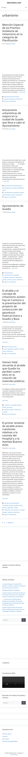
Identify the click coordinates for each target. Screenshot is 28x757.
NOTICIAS (21, 188)
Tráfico (16, 507)
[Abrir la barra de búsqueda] (26, 7)
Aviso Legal (5, 739)
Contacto (5, 736)
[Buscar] (24, 620)
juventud (9, 279)
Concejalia (14, 405)
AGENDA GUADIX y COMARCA (11, 590)
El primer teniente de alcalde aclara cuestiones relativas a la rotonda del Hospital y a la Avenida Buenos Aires (13, 434)
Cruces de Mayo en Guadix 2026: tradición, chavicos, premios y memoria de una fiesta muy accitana (14, 586)
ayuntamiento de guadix (11, 192)
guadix (4, 279)
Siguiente (11, 522)
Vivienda (4, 412)
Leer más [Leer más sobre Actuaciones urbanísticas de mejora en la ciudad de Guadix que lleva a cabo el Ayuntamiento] (6, 181)
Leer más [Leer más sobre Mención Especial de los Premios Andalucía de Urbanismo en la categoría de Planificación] (22, 92)
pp (8, 407)
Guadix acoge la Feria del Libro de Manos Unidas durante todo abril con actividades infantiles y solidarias (13, 609)
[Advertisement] (14, 544)
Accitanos (7, 405)
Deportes (12, 277)
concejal (22, 510)
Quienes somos (6, 734)
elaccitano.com (14, 2)
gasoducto (11, 349)
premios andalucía (9, 99)
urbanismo (19, 99)
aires (12, 510)
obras (4, 190)
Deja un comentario (10, 101)
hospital (16, 505)
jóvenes (6, 409)
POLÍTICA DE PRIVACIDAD (9, 741)
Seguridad (10, 507)
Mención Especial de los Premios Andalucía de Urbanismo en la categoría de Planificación (12, 32)
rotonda (10, 512)
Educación (19, 277)
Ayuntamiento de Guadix (11, 96)
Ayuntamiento (8, 185)
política (11, 409)
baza (5, 349)
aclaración (7, 510)
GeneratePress (14, 754)
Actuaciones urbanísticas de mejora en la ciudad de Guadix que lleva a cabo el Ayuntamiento (13, 117)
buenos (17, 510)
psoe (14, 279)
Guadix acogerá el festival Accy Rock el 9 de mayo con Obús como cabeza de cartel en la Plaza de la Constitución (13, 595)
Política (4, 407)
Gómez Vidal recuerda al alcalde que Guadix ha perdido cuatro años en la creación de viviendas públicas (13, 371)
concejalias (5, 277)
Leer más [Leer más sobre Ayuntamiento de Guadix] (14, 268)
